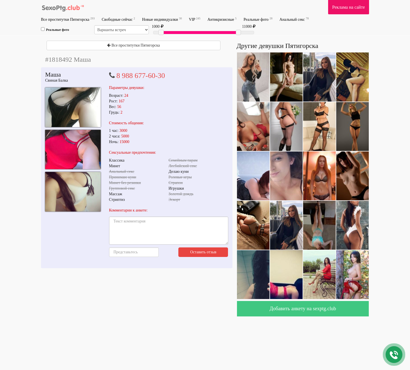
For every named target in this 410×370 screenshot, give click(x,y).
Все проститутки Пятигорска (68, 19)
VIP (195, 19)
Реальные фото (257, 19)
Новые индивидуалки (162, 19)
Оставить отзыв (203, 252)
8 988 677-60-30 (140, 76)
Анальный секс (294, 19)
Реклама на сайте (348, 7)
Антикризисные (222, 19)
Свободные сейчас (118, 19)
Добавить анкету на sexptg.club (303, 308)
